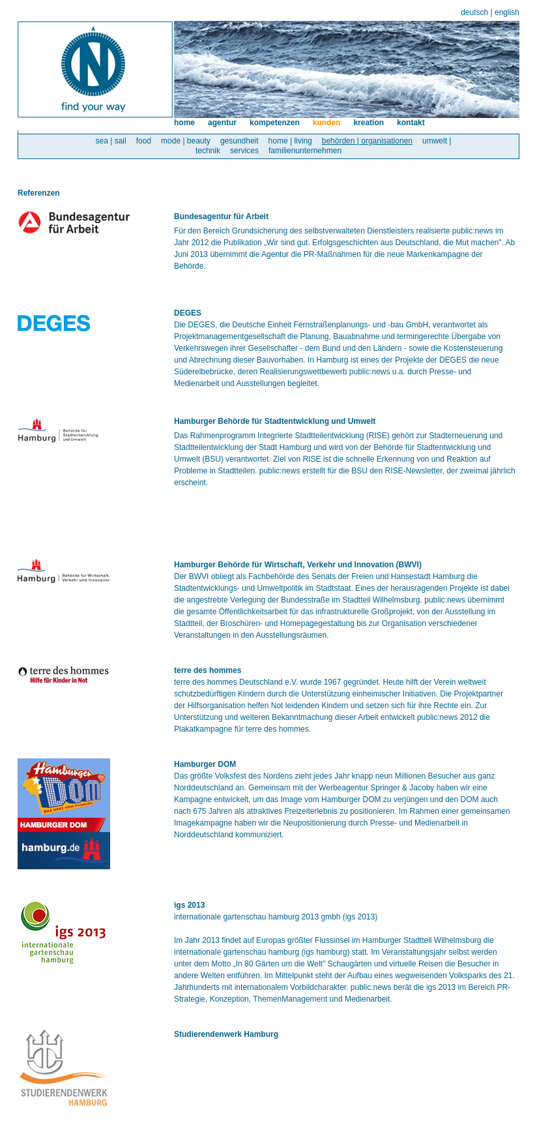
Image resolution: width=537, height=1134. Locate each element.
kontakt (411, 122)
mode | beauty (185, 140)
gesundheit (239, 140)
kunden (327, 122)
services (244, 150)
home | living (290, 140)
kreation (368, 122)
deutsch (474, 12)
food (143, 140)
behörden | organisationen (367, 140)
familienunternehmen (304, 150)
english (507, 12)
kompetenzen (275, 122)
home (184, 122)
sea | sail (111, 140)
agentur (222, 122)
